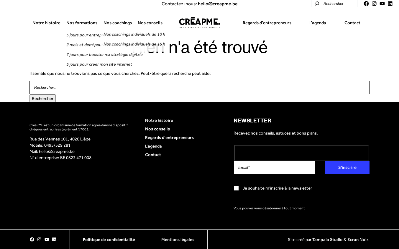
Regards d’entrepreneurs (267, 22)
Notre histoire (46, 22)
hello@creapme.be (57, 151)
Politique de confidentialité (109, 239)
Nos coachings (118, 22)
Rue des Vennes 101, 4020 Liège (60, 138)
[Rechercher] (317, 3)
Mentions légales (177, 239)
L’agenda (317, 22)
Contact (352, 22)
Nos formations (81, 22)
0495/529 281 (57, 145)
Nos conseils (150, 22)
